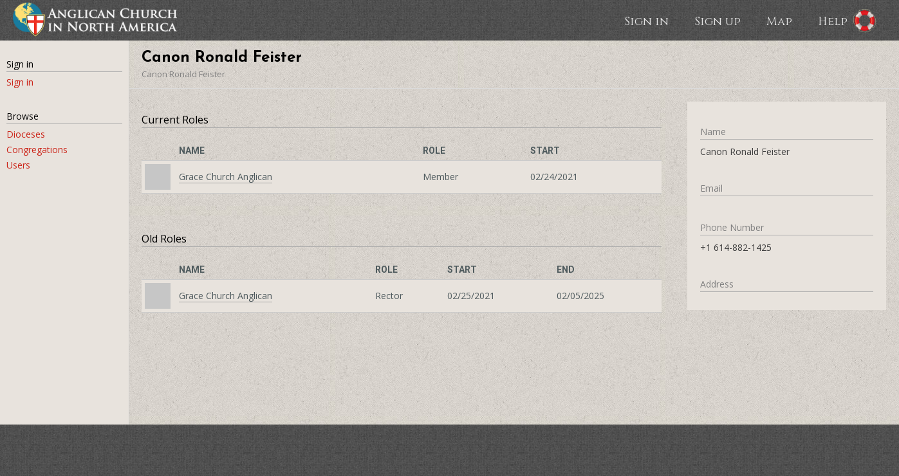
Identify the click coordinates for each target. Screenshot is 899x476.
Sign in (646, 21)
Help (833, 21)
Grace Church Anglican (225, 176)
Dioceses (25, 134)
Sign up (717, 21)
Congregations (37, 149)
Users (18, 165)
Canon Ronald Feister (183, 74)
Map (779, 21)
